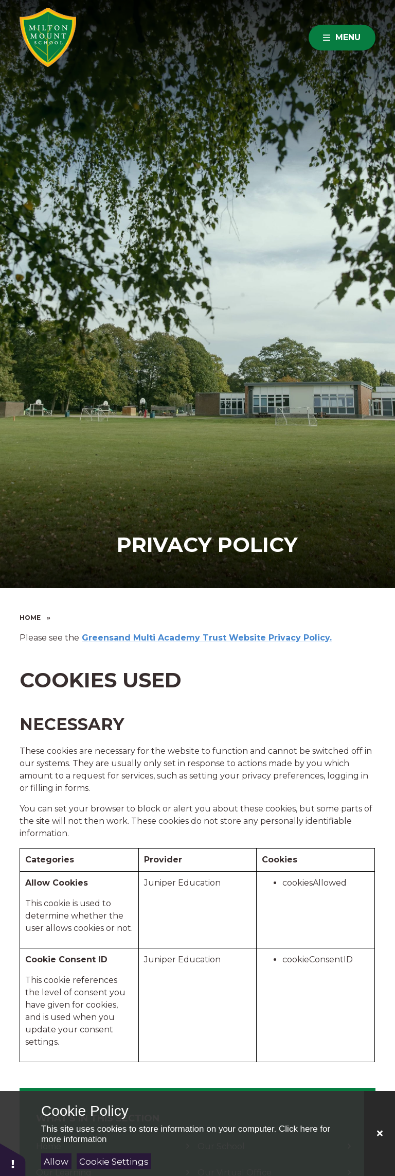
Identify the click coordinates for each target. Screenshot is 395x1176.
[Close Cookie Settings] (379, 1133)
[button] (13, 1159)
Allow (56, 1161)
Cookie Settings (114, 1161)
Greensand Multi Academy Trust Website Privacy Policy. (207, 638)
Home (30, 617)
